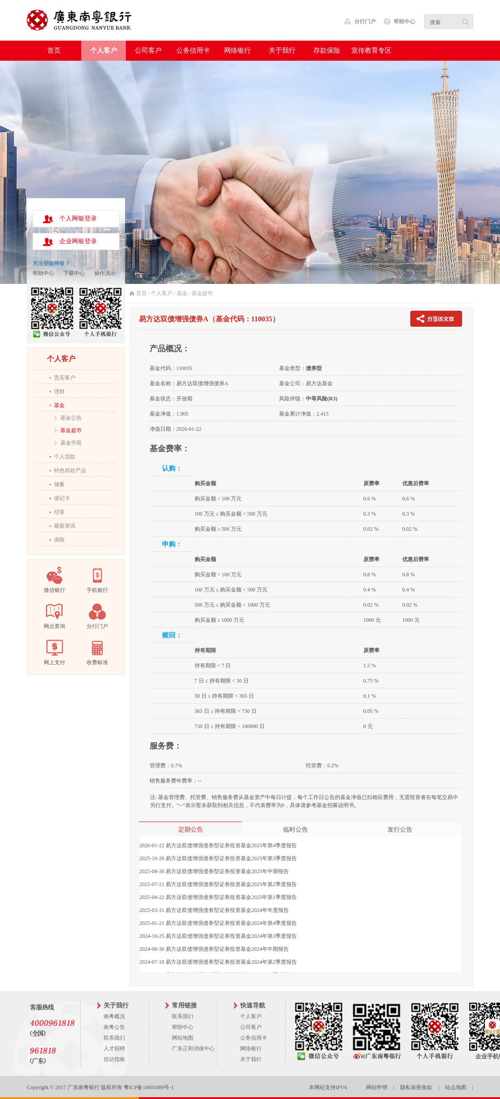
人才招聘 (114, 1048)
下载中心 (74, 273)
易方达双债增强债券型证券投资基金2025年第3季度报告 (231, 858)
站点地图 (456, 1087)
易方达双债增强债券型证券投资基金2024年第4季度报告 (231, 923)
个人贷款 (64, 457)
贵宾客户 (64, 378)
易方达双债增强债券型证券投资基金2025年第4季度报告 (231, 845)
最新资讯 (64, 526)
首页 (54, 50)
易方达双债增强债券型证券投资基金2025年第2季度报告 (231, 884)
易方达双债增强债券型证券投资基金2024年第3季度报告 (231, 936)
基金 (59, 405)
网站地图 (182, 1038)
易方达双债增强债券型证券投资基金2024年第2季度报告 (231, 962)
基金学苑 (71, 443)
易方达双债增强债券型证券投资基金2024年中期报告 (227, 949)
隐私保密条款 (416, 1087)
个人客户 (161, 293)
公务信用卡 (253, 1038)
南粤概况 (114, 1016)
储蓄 (59, 484)
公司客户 (251, 1027)
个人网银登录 (78, 218)
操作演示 (105, 273)
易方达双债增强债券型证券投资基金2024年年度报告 (227, 910)
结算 (59, 512)
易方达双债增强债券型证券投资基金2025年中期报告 (227, 871)
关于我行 (251, 1059)
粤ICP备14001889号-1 (149, 1087)
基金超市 (71, 430)
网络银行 (251, 1048)
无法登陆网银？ (51, 263)
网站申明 (377, 1087)
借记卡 (62, 498)
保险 (59, 540)
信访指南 (114, 1059)
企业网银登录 (78, 241)
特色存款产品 (70, 470)
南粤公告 (114, 1027)
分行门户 (365, 21)
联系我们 (114, 1038)
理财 (59, 391)
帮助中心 (404, 21)
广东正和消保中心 (193, 1048)
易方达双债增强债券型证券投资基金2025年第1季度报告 (231, 897)
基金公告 (71, 418)
